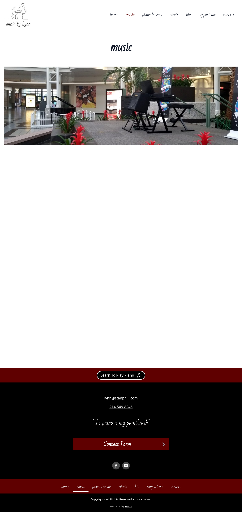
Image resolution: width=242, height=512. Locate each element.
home (114, 14)
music (130, 14)
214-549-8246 (121, 406)
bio (188, 14)
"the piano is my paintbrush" (121, 422)
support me (206, 14)
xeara (128, 506)
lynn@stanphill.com (121, 398)
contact (228, 14)
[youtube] (126, 465)
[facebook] (116, 465)
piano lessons (152, 14)
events (174, 14)
